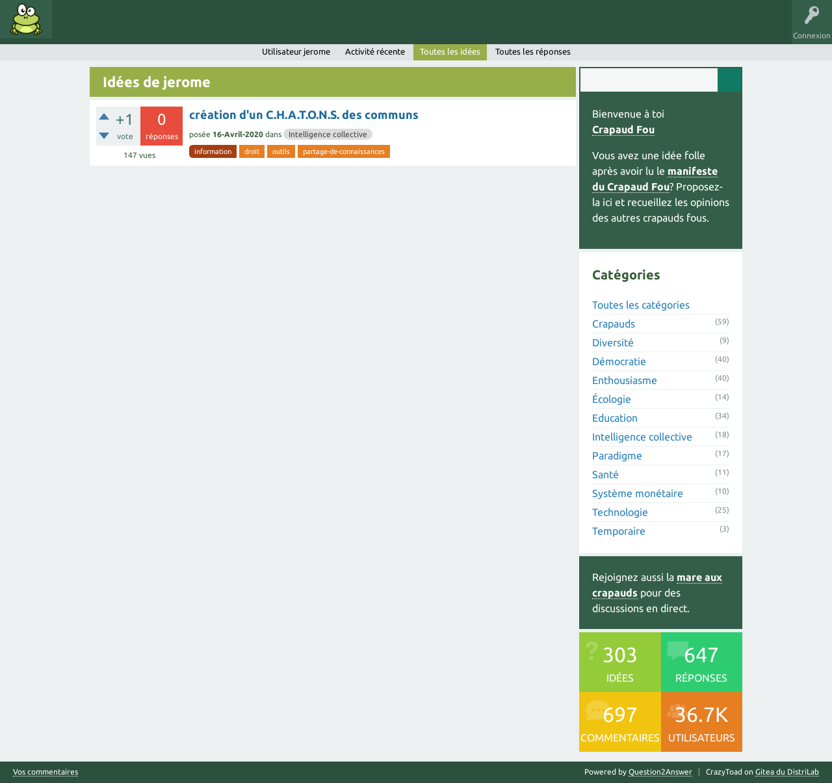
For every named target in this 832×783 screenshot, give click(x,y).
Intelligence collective (328, 134)
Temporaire (618, 531)
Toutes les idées (450, 51)
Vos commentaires (45, 772)
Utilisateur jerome (296, 51)
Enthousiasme (624, 380)
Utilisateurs (222, 28)
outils (281, 151)
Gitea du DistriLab (787, 771)
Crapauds (613, 323)
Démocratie (619, 361)
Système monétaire (637, 493)
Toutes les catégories (641, 305)
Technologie (620, 512)
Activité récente (375, 51)
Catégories (168, 28)
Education (615, 418)
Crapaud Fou (623, 129)
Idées (75, 28)
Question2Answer (660, 771)
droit (251, 151)
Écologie (611, 399)
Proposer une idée (291, 28)
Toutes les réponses (533, 51)
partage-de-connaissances (344, 151)
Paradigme (617, 455)
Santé (605, 474)
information (212, 151)
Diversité (613, 342)
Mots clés (118, 28)
